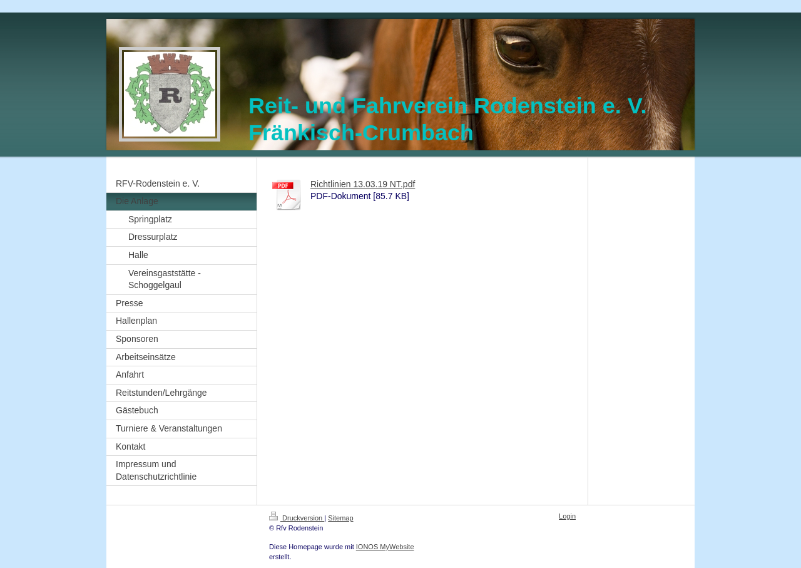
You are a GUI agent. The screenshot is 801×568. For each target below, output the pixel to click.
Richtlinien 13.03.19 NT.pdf (362, 184)
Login (567, 516)
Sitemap (340, 518)
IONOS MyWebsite (385, 546)
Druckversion (296, 518)
